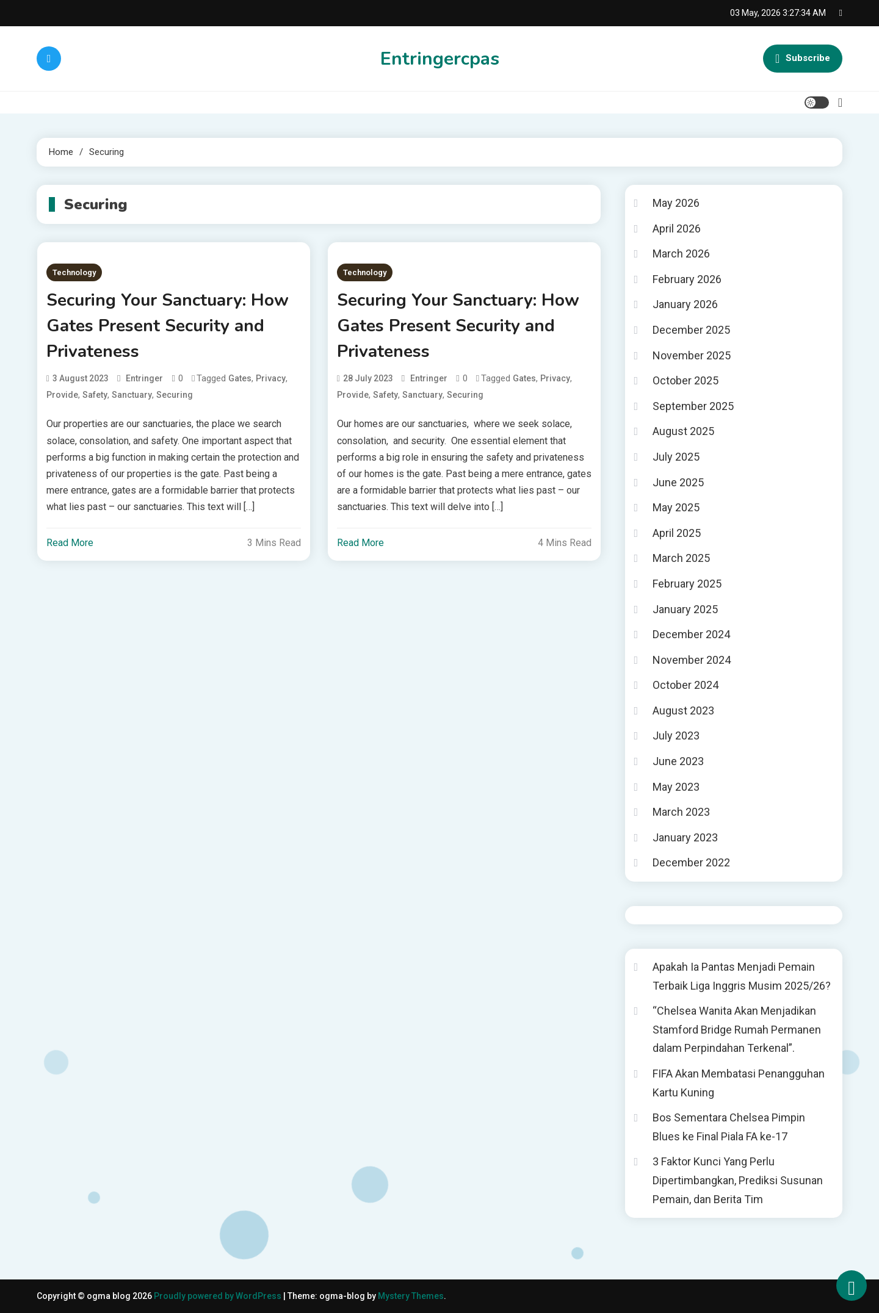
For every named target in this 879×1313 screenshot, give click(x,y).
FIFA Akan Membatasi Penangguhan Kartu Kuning (739, 1083)
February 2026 (687, 279)
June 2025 (678, 482)
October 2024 (685, 684)
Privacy (271, 378)
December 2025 (691, 329)
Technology (74, 272)
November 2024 (692, 659)
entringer (144, 378)
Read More (69, 543)
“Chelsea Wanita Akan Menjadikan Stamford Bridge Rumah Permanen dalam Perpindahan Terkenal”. (737, 1029)
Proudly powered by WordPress (218, 1296)
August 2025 (683, 431)
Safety (94, 395)
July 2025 (676, 456)
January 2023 (685, 837)
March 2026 (681, 253)
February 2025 (687, 583)
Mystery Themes (411, 1296)
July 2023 (676, 735)
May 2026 (676, 202)
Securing (174, 395)
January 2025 (685, 609)
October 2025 (685, 380)
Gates (239, 378)
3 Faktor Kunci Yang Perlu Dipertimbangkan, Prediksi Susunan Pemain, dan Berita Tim (738, 1180)
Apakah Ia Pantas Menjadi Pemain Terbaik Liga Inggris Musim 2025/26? (742, 976)
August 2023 (683, 710)
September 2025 (693, 406)
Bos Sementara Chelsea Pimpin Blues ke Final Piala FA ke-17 (729, 1127)
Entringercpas (439, 58)
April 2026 (677, 228)
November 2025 (692, 355)
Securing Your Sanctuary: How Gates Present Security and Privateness (167, 326)
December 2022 (691, 862)
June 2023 (678, 761)
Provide (62, 395)
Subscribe (802, 59)
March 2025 (681, 558)
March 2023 (681, 811)
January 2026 (685, 304)
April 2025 (677, 533)
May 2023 (676, 786)
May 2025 (676, 507)
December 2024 (691, 634)
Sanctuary (132, 395)
